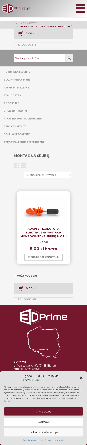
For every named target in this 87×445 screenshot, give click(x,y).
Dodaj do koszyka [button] (43, 257)
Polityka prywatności (33, 440)
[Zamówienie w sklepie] (47, 175)
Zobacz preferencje (43, 432)
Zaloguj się (27, 44)
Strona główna (27, 22)
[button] (81, 378)
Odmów (43, 422)
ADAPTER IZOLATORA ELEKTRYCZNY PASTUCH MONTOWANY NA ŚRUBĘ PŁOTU (43, 232)
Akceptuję (43, 411)
